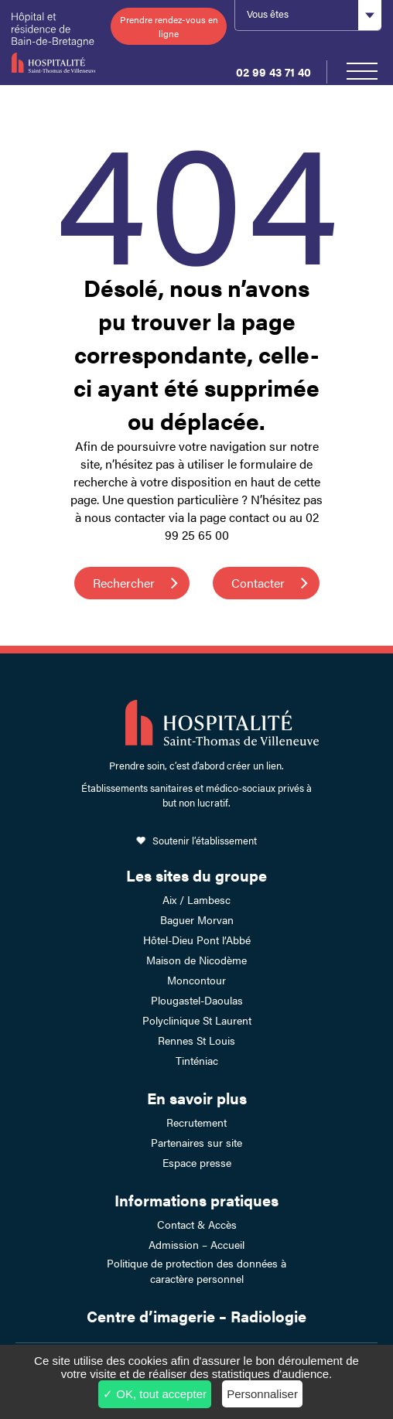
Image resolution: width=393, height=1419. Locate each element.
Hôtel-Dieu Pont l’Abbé (197, 939)
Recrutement (196, 1122)
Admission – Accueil (196, 1244)
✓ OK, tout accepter (155, 1393)
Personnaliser (262, 1393)
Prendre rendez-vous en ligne (169, 26)
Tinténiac (197, 1060)
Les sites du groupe (196, 875)
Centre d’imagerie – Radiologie (196, 1316)
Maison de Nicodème (196, 959)
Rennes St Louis (196, 1040)
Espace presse (196, 1162)
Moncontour (196, 980)
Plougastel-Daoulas (197, 1000)
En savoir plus (197, 1097)
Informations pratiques (196, 1200)
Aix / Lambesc (196, 899)
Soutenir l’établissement (204, 840)
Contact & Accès (197, 1224)
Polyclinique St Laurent (196, 1020)
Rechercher (124, 583)
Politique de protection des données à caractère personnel (196, 1270)
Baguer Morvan (197, 919)
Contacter (258, 583)
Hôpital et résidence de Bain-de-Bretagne (53, 42)
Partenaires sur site (196, 1142)
